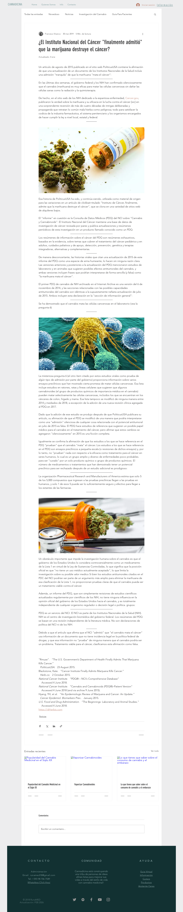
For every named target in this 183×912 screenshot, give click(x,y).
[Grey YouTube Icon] (100, 899)
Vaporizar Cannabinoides (84, 784)
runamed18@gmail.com (42, 875)
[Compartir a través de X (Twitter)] (47, 726)
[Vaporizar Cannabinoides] (91, 767)
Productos (146, 882)
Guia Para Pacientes (122, 14)
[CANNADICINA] (17, 4)
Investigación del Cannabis (92, 14)
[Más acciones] (142, 33)
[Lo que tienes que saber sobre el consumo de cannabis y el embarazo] (138, 767)
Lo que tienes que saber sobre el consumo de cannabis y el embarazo (136, 786)
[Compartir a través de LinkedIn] (54, 726)
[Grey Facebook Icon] (91, 899)
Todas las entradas (33, 14)
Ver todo (155, 751)
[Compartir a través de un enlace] (61, 726)
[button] (155, 14)
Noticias (69, 14)
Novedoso (54, 14)
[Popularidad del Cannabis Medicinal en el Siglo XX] (45, 767)
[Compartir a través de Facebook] (40, 726)
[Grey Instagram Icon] (108, 899)
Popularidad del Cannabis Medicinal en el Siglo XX (44, 786)
